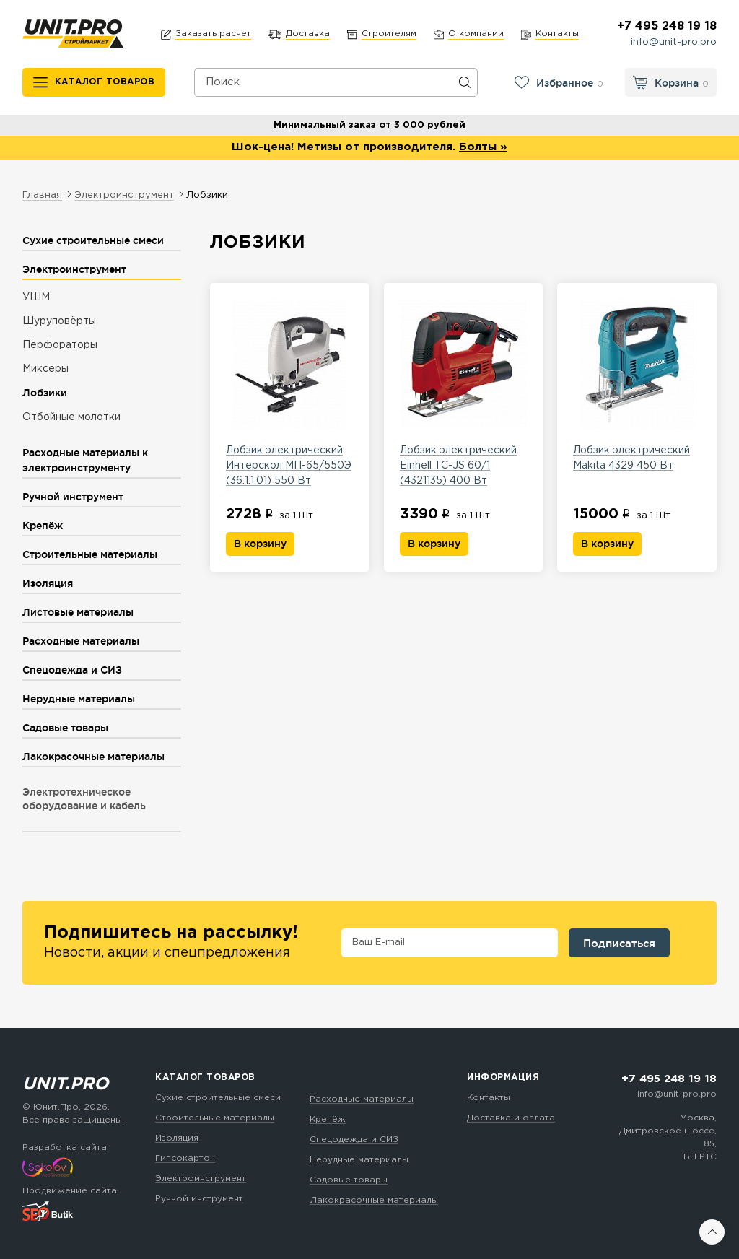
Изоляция (176, 1138)
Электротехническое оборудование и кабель (84, 798)
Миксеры (45, 369)
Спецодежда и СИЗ (354, 1139)
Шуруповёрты (59, 321)
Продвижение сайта (69, 1191)
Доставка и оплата (511, 1118)
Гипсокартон (185, 1158)
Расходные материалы (362, 1099)
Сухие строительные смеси (218, 1098)
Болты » (483, 147)
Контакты (488, 1098)
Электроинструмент (200, 1178)
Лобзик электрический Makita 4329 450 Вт (637, 384)
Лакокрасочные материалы (374, 1200)
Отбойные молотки (71, 417)
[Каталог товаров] (94, 82)
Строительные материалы (214, 1118)
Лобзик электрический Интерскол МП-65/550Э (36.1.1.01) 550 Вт (290, 392)
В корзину (260, 543)
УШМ (36, 297)
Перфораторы (59, 345)
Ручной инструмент (199, 1199)
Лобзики (44, 392)
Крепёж (328, 1119)
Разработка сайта (64, 1147)
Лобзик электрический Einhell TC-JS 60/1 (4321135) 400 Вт (464, 392)
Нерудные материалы (359, 1160)
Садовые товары (349, 1180)
